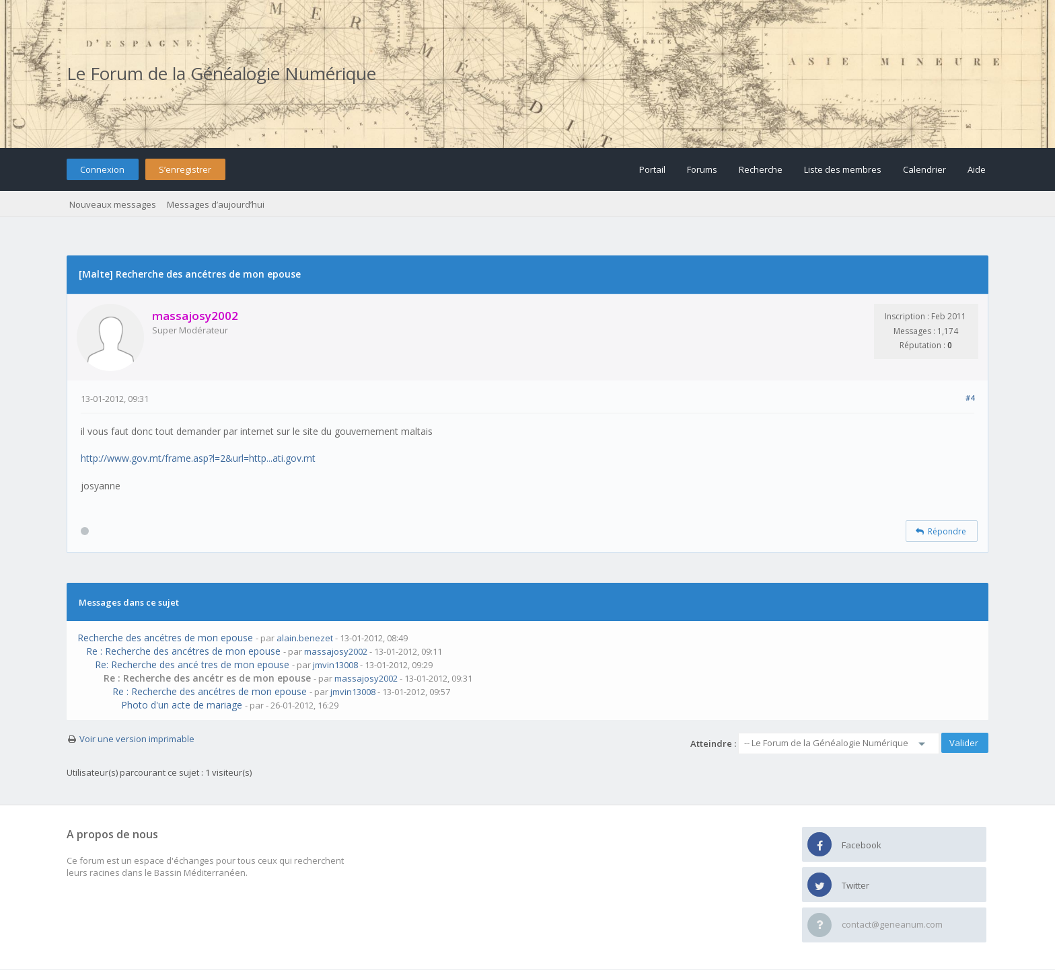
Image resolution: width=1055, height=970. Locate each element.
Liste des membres (842, 169)
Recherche (761, 169)
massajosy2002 (335, 651)
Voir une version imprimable (136, 739)
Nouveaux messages (112, 204)
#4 (970, 398)
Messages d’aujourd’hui (215, 204)
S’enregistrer (185, 169)
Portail (652, 169)
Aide (977, 169)
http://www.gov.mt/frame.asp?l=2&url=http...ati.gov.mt (198, 458)
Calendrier (924, 169)
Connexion (102, 169)
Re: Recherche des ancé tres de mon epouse (192, 664)
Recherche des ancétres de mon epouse (165, 637)
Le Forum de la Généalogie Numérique (221, 73)
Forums (702, 169)
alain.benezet (305, 638)
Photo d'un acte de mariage (181, 704)
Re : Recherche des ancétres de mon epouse (183, 651)
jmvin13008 (335, 665)
